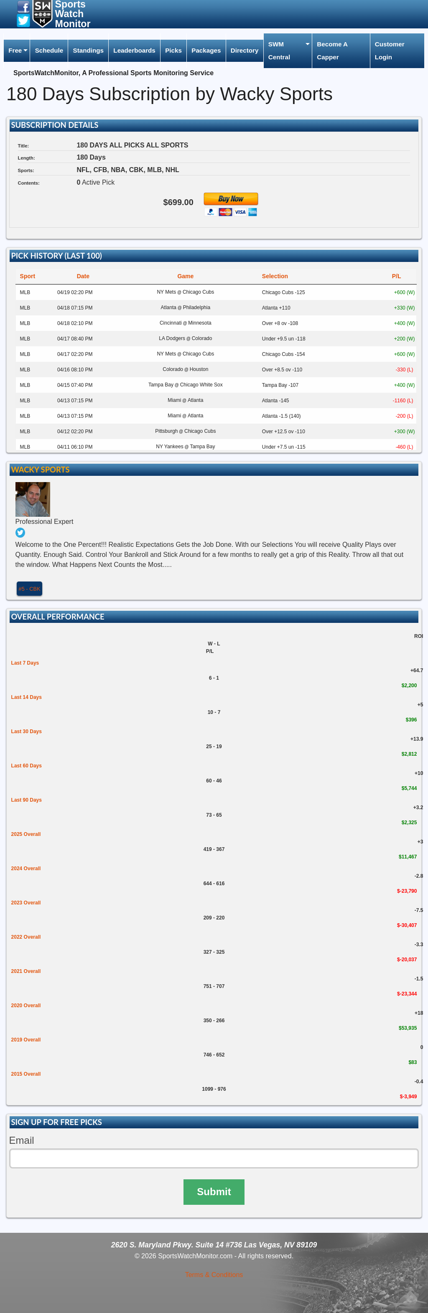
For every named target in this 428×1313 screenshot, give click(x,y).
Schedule (49, 50)
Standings (88, 50)
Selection (275, 276)
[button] (23, 6)
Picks (173, 50)
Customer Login (390, 50)
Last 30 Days (26, 731)
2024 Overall (26, 868)
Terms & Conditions (214, 1274)
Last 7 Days (25, 663)
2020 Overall (26, 1005)
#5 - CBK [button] (30, 589)
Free (15, 50)
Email (21, 1140)
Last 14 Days (26, 697)
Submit (214, 1191)
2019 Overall (26, 1040)
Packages (206, 50)
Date (83, 276)
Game (185, 276)
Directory (245, 50)
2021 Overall (26, 971)
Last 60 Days (26, 766)
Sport (28, 276)
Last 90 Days (26, 800)
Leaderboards (134, 50)
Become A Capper (332, 50)
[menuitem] (17, 50)
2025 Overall (26, 834)
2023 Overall (26, 903)
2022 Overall (26, 937)
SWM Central (279, 50)
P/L (396, 276)
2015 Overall (26, 1074)
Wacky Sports (40, 469)
